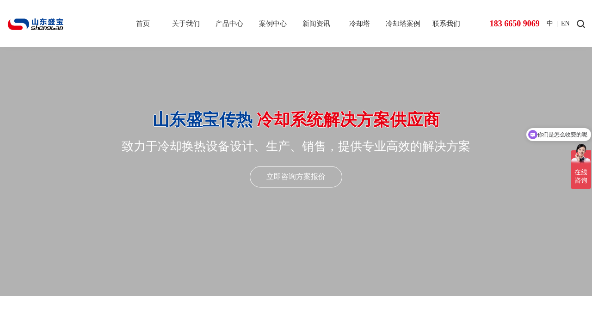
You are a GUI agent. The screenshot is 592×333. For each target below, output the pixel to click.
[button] (289, 313)
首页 (143, 23)
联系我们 (446, 23)
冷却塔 (359, 23)
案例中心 (273, 23)
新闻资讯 (316, 23)
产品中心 (229, 23)
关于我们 (186, 23)
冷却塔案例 (403, 23)
